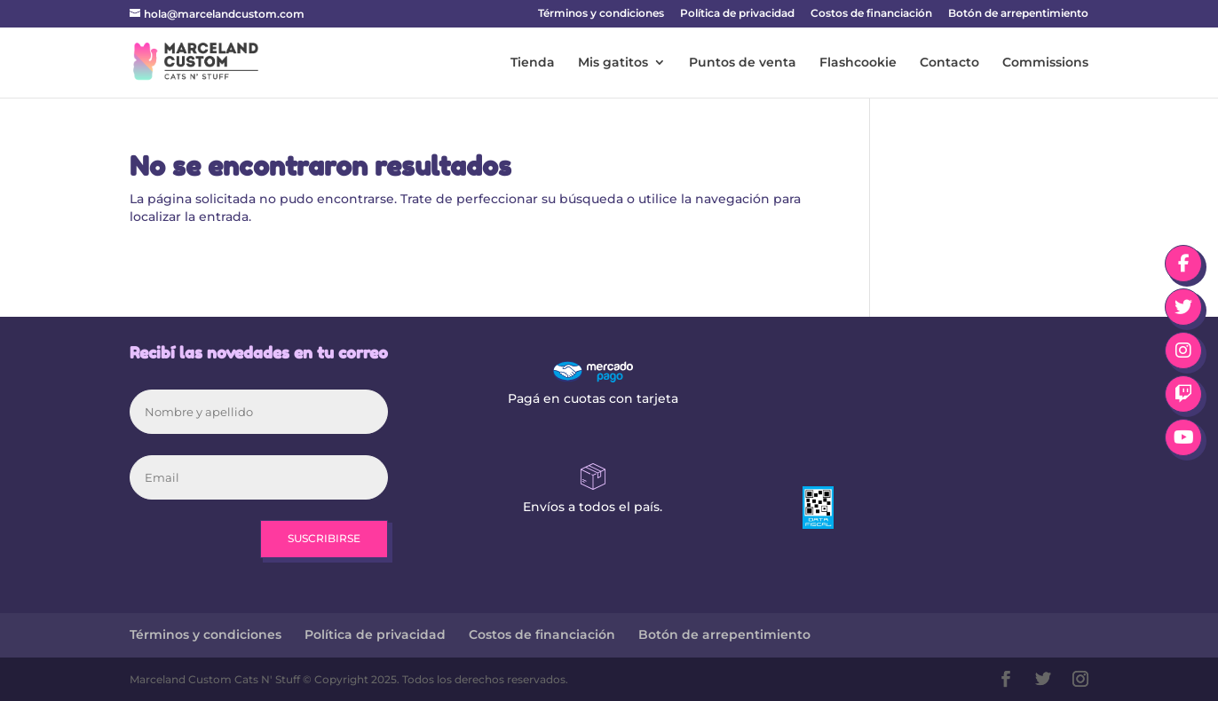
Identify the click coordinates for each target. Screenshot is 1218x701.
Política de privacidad (737, 14)
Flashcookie (858, 63)
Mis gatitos (613, 63)
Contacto (949, 63)
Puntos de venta (742, 63)
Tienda (532, 63)
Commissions (1045, 63)
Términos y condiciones (601, 14)
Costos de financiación (871, 14)
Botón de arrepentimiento (1018, 14)
